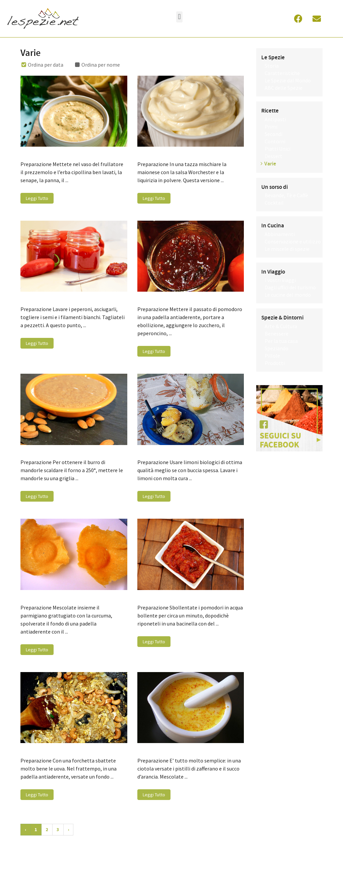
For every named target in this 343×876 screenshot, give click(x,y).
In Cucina (272, 225)
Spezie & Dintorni (282, 317)
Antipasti (275, 119)
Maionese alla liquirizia (167, 153)
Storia (272, 65)
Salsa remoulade (42, 153)
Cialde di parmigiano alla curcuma (64, 596)
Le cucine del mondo (288, 294)
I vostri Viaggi (280, 280)
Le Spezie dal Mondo (288, 80)
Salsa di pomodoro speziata (173, 596)
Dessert (273, 156)
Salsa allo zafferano (162, 749)
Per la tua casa (281, 341)
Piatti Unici (277, 148)
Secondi (273, 134)
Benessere (276, 333)
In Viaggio (273, 272)
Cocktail (274, 202)
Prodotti (275, 363)
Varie (270, 163)
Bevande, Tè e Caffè (286, 195)
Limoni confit (154, 451)
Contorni (275, 141)
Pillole (272, 355)
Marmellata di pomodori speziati (179, 298)
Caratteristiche (282, 73)
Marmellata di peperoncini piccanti (65, 298)
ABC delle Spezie (283, 87)
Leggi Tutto (37, 198)
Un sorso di (274, 187)
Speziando (276, 348)
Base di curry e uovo (46, 749)
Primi (271, 126)
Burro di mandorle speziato (56, 451)
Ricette (270, 111)
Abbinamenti (280, 234)
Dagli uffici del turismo (290, 287)
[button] (179, 16)
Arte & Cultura (281, 326)
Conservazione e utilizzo (293, 241)
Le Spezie (273, 57)
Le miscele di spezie (287, 248)
